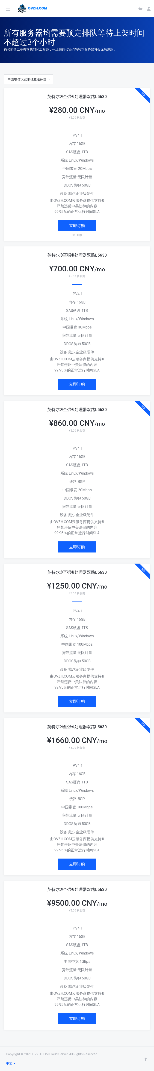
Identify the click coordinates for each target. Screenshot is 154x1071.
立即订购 (77, 225)
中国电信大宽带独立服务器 (29, 79)
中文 (11, 1063)
